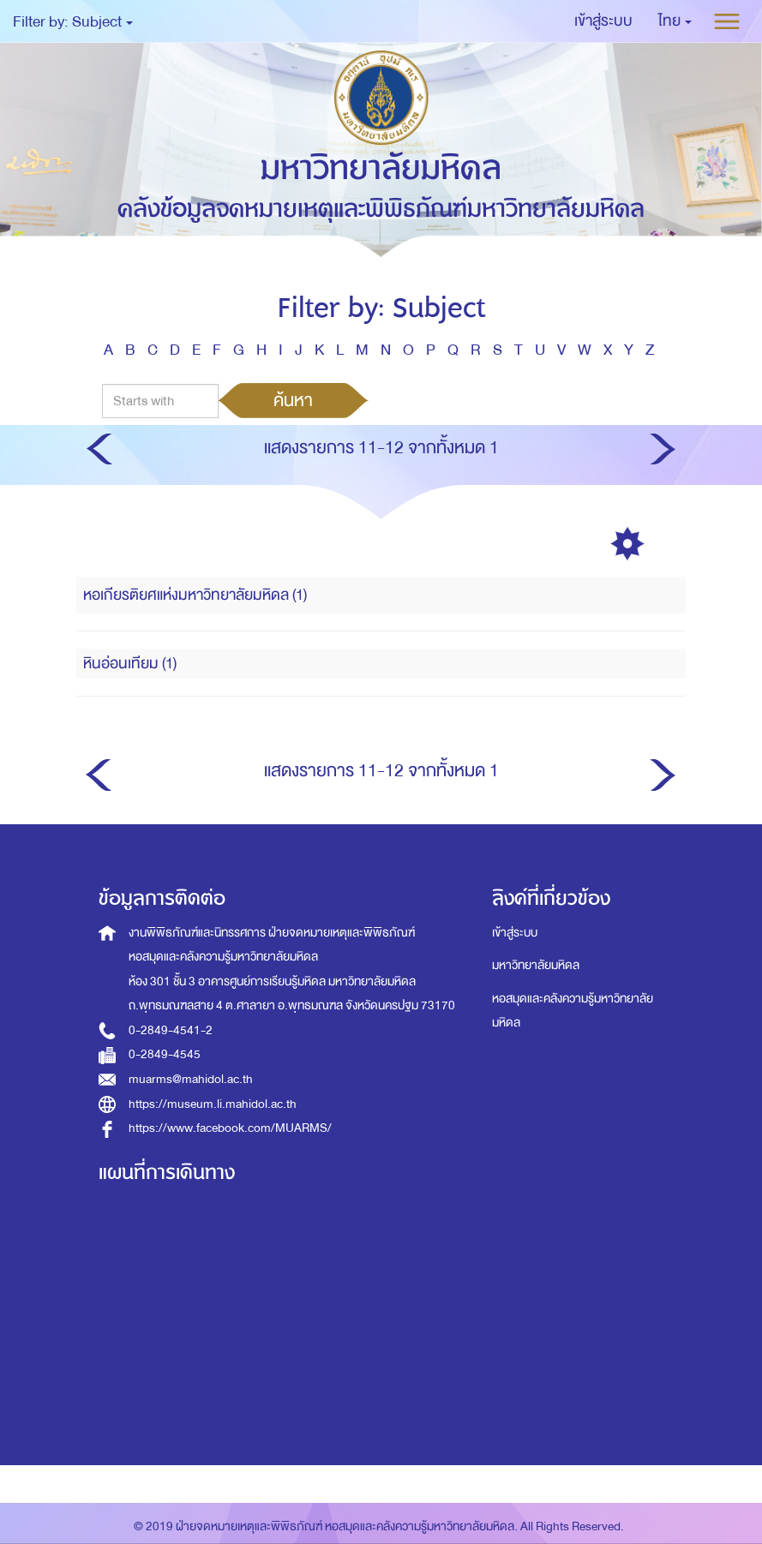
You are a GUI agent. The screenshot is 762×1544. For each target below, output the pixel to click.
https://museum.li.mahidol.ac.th (213, 1104)
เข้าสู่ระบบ (514, 932)
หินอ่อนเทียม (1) (130, 663)
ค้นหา (293, 400)
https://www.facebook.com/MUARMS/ (230, 1128)
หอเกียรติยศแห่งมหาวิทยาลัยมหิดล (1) (195, 595)
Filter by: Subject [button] (73, 22)
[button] (675, 21)
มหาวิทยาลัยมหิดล (535, 965)
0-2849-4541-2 (171, 1030)
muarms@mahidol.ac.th (191, 1079)
